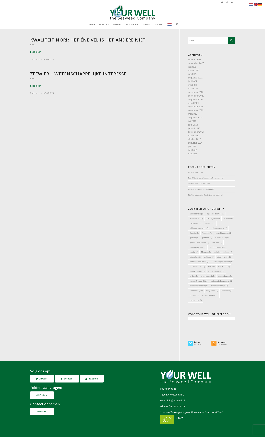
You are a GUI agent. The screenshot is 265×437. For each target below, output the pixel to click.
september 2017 (196, 132)
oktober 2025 (194, 59)
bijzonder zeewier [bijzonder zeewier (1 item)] (215, 214)
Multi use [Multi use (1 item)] (209, 257)
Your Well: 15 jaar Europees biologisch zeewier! (206, 178)
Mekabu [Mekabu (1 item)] (206, 252)
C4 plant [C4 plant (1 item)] (228, 218)
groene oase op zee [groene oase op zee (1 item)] (199, 242)
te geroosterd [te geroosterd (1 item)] (207, 276)
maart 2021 (193, 88)
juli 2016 (192, 146)
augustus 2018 (195, 117)
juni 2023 (192, 74)
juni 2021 (192, 81)
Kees (52, 59)
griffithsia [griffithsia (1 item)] (207, 238)
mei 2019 (192, 114)
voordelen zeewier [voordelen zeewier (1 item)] (199, 286)
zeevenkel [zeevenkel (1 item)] (226, 291)
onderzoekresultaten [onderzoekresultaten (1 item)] (199, 262)
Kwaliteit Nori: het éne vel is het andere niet (88, 40)
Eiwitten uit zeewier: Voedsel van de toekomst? (205, 195)
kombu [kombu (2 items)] (194, 252)
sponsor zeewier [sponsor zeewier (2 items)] (216, 271)
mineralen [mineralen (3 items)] (195, 257)
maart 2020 (193, 103)
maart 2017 (193, 135)
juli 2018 (192, 121)
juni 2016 (192, 150)
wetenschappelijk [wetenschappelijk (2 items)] (219, 286)
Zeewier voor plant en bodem (199, 183)
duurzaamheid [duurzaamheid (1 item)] (219, 228)
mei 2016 (192, 153)
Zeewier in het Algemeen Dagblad (201, 189)
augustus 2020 (195, 99)
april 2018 (193, 125)
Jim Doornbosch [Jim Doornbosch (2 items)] (217, 247)
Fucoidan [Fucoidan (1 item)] (207, 233)
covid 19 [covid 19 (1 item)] (210, 223)
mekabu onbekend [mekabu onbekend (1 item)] (223, 252)
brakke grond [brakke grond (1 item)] (213, 218)
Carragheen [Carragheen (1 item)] (196, 223)
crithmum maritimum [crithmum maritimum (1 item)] (199, 228)
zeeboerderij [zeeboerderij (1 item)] (196, 291)
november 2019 (195, 110)
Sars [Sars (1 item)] (211, 267)
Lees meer (37, 52)
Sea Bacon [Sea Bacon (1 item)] (224, 267)
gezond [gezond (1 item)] (194, 238)
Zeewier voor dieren (195, 172)
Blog (32, 45)
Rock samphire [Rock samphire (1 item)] (197, 267)
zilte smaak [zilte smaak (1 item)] (196, 300)
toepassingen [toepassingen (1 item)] (225, 276)
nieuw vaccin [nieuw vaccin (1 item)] (224, 257)
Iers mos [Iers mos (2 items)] (217, 242)
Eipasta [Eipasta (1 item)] (194, 233)
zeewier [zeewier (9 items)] (194, 295)
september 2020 (196, 95)
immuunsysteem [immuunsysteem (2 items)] (198, 247)
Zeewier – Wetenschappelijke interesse (78, 74)
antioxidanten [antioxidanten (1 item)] (196, 214)
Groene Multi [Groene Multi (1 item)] (221, 238)
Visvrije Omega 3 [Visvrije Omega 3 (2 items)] (198, 281)
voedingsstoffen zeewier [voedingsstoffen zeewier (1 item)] (221, 281)
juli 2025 (192, 67)
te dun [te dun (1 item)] (194, 276)
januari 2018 (194, 128)
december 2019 (195, 106)
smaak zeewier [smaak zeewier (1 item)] (197, 271)
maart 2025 (193, 70)
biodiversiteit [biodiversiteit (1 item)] (196, 218)
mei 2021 (192, 85)
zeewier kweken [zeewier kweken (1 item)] (210, 295)
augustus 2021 (195, 77)
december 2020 (195, 92)
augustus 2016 (195, 143)
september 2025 (196, 63)
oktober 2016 (194, 139)
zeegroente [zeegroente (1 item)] (212, 291)
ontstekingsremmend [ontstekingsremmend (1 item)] (222, 262)
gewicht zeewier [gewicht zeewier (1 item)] (223, 233)
